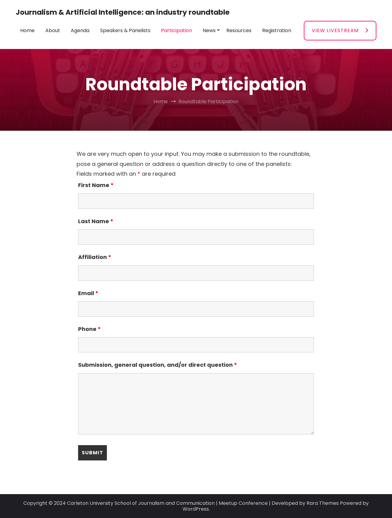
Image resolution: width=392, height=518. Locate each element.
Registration (276, 30)
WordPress (196, 509)
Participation (176, 30)
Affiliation (94, 257)
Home (27, 30)
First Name (96, 185)
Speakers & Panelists (125, 30)
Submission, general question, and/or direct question (157, 365)
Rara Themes (323, 503)
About (52, 30)
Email (88, 293)
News (209, 30)
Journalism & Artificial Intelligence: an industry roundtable (123, 12)
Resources (238, 30)
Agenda (80, 30)
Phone (89, 329)
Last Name (95, 221)
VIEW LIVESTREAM (335, 30)
